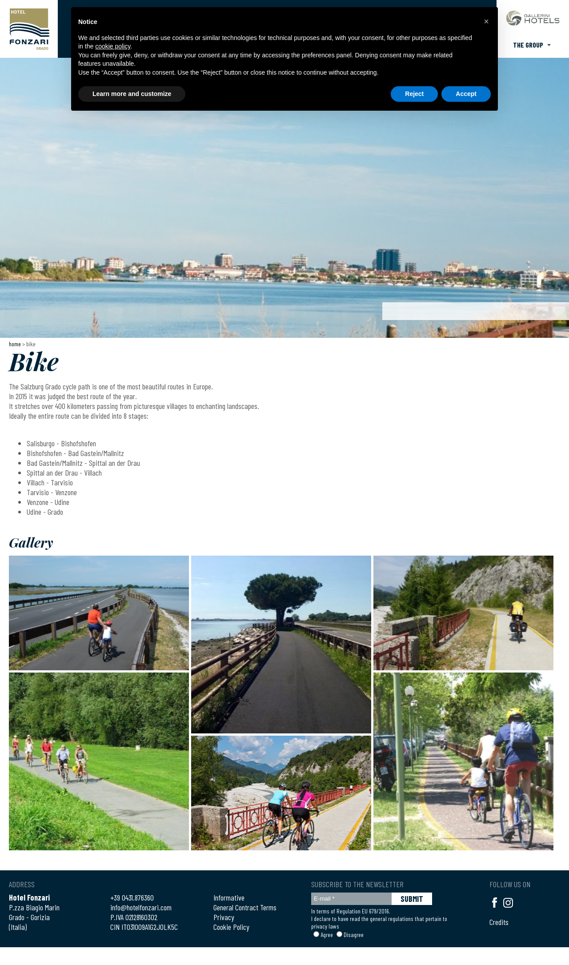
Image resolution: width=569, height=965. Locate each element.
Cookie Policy (231, 927)
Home (15, 344)
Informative (228, 897)
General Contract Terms (244, 907)
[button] (486, 21)
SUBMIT (412, 899)
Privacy (223, 917)
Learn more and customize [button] (131, 93)
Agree (327, 934)
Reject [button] (414, 93)
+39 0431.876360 (132, 897)
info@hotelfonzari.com (141, 907)
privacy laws (325, 926)
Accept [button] (466, 93)
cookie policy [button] (112, 46)
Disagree (354, 934)
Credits (499, 922)
